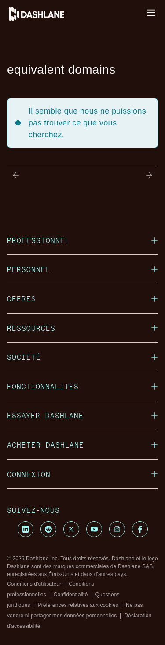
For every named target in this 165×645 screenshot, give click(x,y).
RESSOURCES (82, 328)
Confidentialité (71, 594)
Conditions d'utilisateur (34, 584)
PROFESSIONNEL (82, 240)
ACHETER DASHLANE (82, 445)
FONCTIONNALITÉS (82, 386)
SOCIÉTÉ (82, 357)
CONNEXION (82, 474)
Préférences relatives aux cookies (78, 605)
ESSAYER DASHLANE (82, 415)
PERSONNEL (82, 269)
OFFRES (82, 298)
